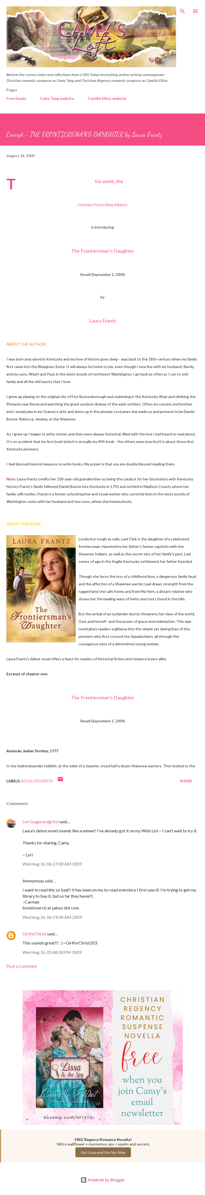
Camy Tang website (57, 98)
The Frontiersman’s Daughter (102, 251)
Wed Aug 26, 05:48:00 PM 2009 (52, 952)
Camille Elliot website (107, 98)
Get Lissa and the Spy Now (103, 1152)
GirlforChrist (34, 933)
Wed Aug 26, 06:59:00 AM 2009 (52, 917)
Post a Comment (21, 966)
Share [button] (186, 781)
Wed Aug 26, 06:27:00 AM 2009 (52, 863)
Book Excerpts (37, 781)
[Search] (182, 9)
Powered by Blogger (102, 1179)
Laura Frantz (102, 321)
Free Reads (16, 98)
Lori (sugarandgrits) (40, 821)
